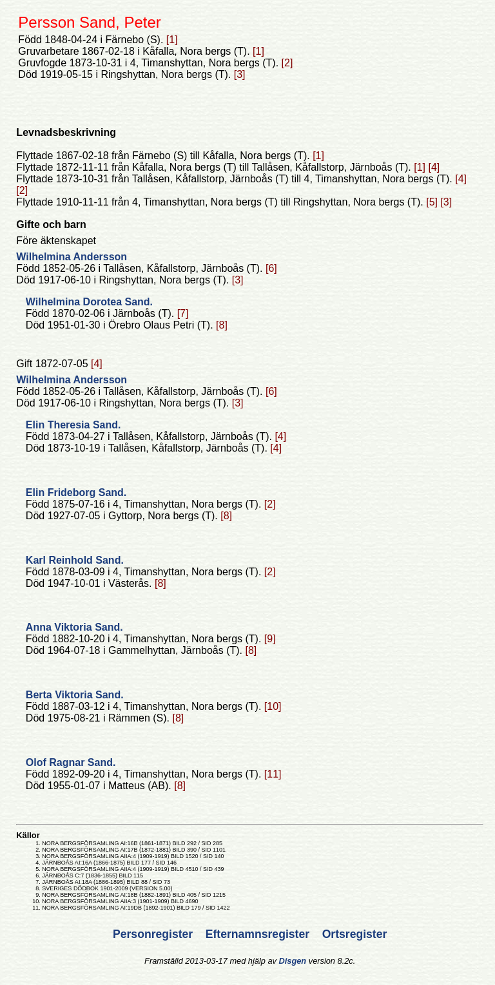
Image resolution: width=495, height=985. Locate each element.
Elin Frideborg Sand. (76, 492)
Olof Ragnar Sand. (71, 762)
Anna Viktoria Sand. (74, 627)
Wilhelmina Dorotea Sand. (89, 301)
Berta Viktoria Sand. (75, 694)
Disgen (293, 961)
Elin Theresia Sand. (73, 424)
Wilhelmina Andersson (71, 256)
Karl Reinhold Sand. (75, 560)
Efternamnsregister (259, 934)
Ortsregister (354, 934)
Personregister (154, 934)
